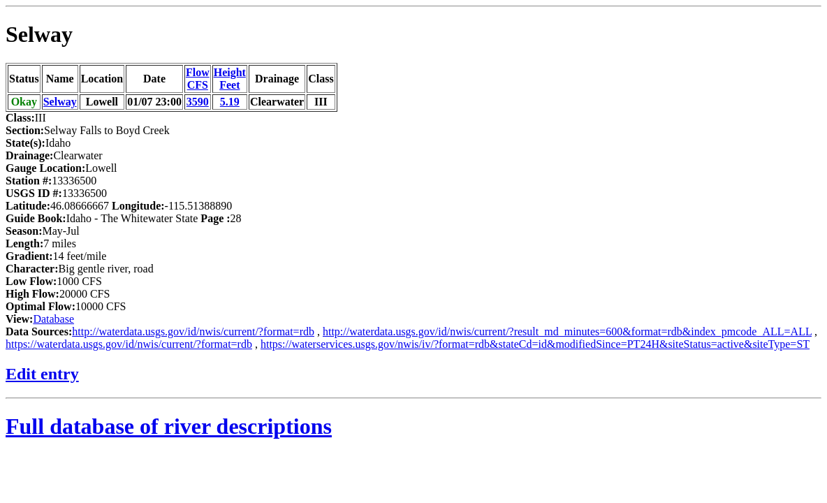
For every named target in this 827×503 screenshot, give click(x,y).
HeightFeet (230, 78)
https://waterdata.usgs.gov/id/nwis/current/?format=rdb (129, 344)
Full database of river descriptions (169, 426)
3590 (197, 102)
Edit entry (42, 374)
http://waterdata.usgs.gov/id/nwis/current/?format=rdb (193, 331)
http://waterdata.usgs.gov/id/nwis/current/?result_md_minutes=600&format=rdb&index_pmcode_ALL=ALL (567, 331)
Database (53, 319)
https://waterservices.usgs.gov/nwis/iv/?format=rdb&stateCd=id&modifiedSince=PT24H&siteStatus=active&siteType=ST (535, 344)
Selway (39, 34)
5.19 (230, 102)
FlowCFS (198, 78)
